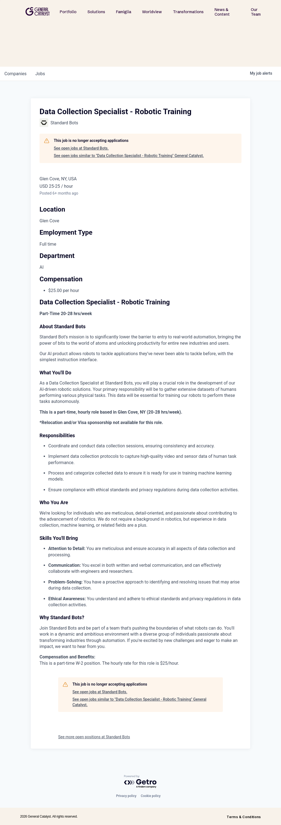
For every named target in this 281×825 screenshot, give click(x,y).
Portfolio (68, 11)
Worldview (152, 11)
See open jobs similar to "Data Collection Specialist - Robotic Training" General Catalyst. (129, 155)
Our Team (256, 12)
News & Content (222, 12)
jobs (40, 73)
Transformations (188, 11)
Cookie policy (151, 796)
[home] (37, 11)
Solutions (96, 11)
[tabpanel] (140, 482)
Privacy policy (126, 796)
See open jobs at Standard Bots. (81, 148)
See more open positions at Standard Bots (94, 737)
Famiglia (123, 11)
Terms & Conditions (244, 817)
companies (15, 73)
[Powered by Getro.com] (140, 781)
